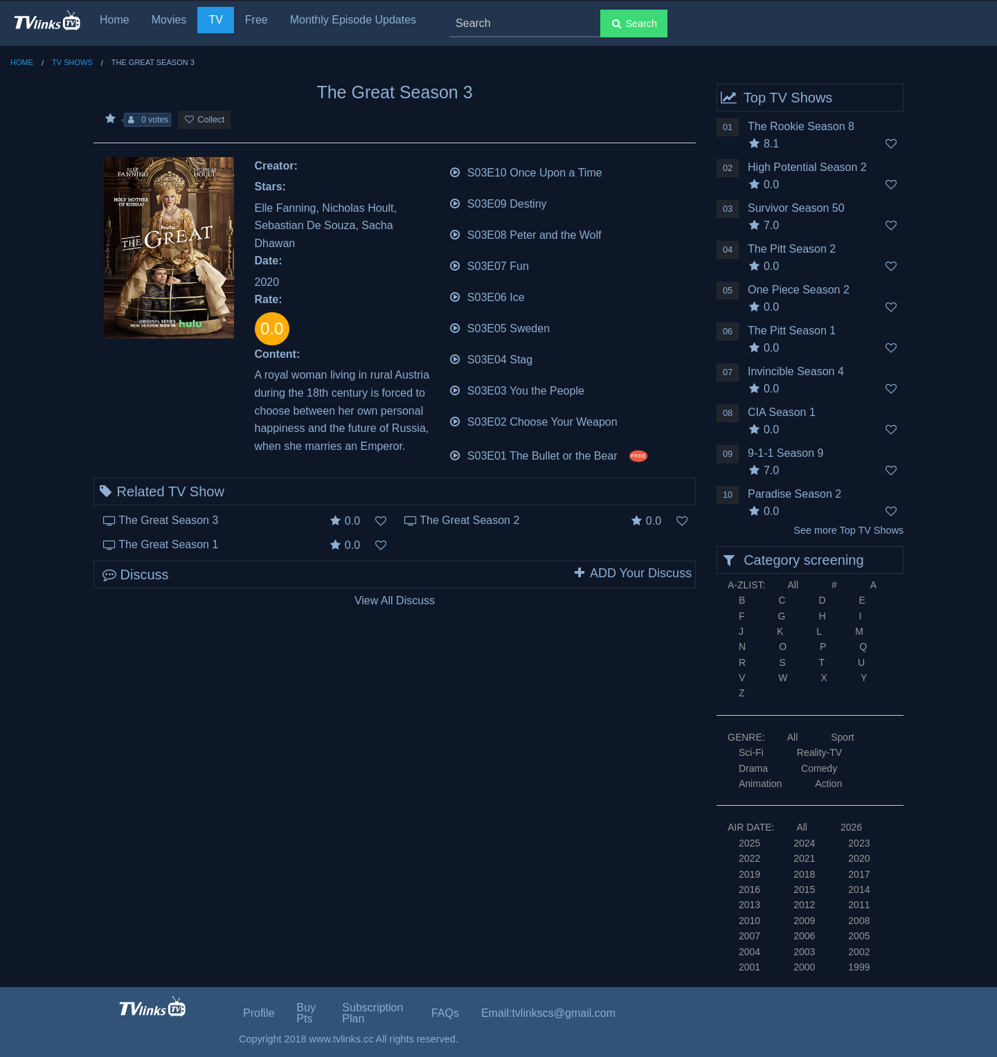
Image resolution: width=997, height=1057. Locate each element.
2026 (851, 827)
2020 (859, 858)
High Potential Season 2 (807, 167)
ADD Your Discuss (632, 573)
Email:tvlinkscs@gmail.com (548, 1013)
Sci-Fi (751, 752)
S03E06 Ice (487, 296)
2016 (749, 889)
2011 (859, 904)
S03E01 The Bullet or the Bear (548, 454)
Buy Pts (306, 1013)
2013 (749, 904)
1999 (859, 967)
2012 (804, 904)
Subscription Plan (372, 1013)
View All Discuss (394, 600)
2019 (749, 874)
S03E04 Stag (491, 358)
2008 (859, 920)
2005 (859, 935)
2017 (859, 874)
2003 (804, 951)
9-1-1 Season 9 (785, 453)
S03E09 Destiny (498, 202)
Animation (760, 783)
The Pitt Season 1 (792, 330)
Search (634, 23)
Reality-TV (819, 752)
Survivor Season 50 (796, 208)
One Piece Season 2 (799, 290)
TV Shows (72, 62)
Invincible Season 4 (796, 371)
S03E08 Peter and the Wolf (525, 233)
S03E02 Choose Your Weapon (533, 420)
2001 (749, 967)
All (792, 584)
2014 (859, 889)
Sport (842, 737)
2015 (804, 889)
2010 (749, 920)
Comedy (819, 768)
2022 (749, 858)
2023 (859, 843)
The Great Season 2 (469, 520)
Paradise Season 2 (794, 494)
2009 (804, 920)
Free (256, 20)
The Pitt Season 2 (792, 249)
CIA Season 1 (782, 412)
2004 (749, 951)
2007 (749, 935)
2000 (804, 967)
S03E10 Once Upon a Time (525, 171)
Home (114, 20)
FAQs (445, 1013)
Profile (258, 1013)
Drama (753, 768)
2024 (804, 843)
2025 (749, 843)
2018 (804, 874)
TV (215, 20)
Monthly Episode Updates (353, 20)
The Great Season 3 (168, 520)
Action (828, 783)
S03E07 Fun (489, 265)
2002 (859, 951)
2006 (804, 935)
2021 (804, 858)
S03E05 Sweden (499, 327)
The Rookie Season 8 (801, 126)
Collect (204, 119)
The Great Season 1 (168, 544)
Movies (169, 20)
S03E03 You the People (516, 389)
